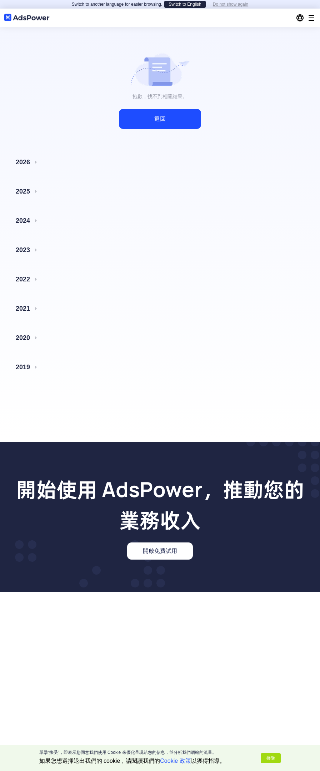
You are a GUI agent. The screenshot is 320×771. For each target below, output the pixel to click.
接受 (270, 758)
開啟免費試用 (160, 551)
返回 (160, 119)
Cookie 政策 (175, 761)
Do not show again (230, 4)
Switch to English (185, 4)
